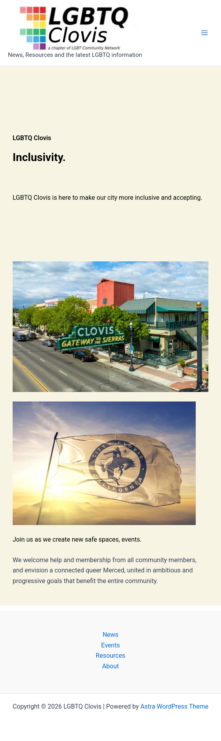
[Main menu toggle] (204, 32)
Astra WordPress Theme (174, 706)
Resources (110, 655)
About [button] (110, 666)
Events (110, 645)
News (110, 634)
